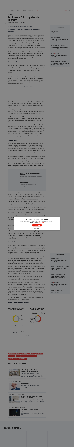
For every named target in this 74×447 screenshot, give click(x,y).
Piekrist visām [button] (37, 225)
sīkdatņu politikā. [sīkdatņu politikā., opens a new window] (41, 222)
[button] (37, 228)
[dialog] (37, 223)
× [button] (58, 217)
